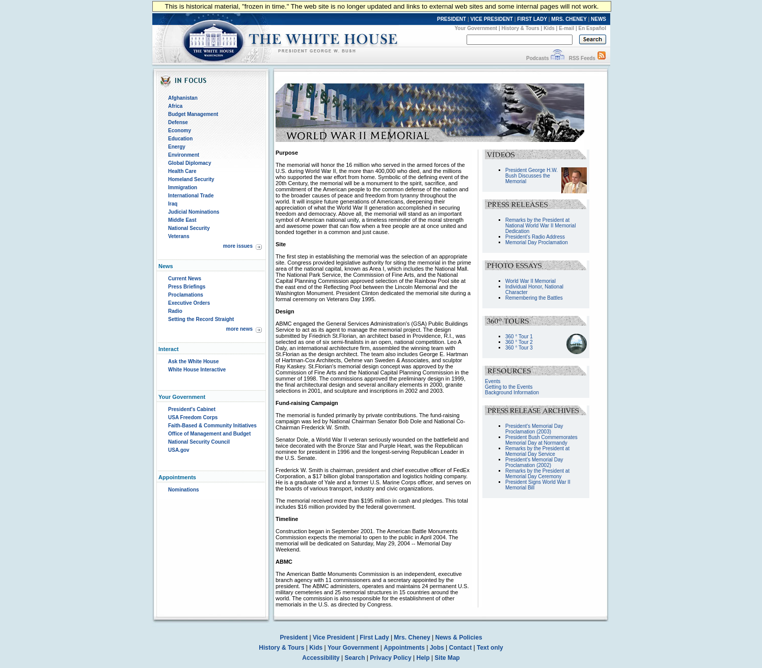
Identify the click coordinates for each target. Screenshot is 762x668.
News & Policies (459, 637)
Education (180, 138)
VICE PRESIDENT (492, 19)
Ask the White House (193, 361)
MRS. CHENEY (568, 19)
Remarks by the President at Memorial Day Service (537, 451)
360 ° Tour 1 (519, 336)
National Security (189, 228)
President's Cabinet (191, 409)
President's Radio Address (535, 237)
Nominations (183, 489)
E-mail (566, 28)
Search (355, 657)
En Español (592, 28)
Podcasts (537, 58)
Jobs (437, 647)
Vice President (334, 637)
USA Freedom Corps (192, 417)
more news (239, 329)
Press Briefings (186, 286)
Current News (184, 278)
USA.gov (178, 450)
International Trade (190, 195)
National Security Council (199, 442)
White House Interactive (197, 369)
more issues (238, 246)
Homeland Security (191, 179)
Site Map (446, 657)
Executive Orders (189, 303)
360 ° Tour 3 (519, 348)
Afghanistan (183, 98)
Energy (176, 147)
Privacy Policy (390, 657)
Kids (549, 28)
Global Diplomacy (189, 163)
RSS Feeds (582, 58)
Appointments (404, 647)
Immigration (182, 187)
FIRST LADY (532, 19)
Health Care (182, 171)
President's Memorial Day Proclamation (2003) (534, 428)
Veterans (178, 236)
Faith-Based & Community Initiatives (212, 425)
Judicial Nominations (194, 212)
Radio (175, 311)
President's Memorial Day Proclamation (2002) (534, 462)
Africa (175, 106)
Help (423, 657)
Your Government (475, 28)
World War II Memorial (530, 281)
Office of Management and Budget (209, 434)
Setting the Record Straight (201, 319)
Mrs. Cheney (412, 637)
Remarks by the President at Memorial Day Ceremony (537, 473)
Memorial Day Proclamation (536, 242)
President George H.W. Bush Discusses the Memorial (531, 175)
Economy (179, 130)
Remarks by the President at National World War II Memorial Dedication (540, 225)
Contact (460, 647)
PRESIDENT (451, 19)
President (294, 637)
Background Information (512, 392)
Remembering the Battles (534, 298)
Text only (490, 647)
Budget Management (193, 114)
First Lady (374, 637)
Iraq (172, 204)
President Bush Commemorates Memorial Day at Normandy (541, 440)
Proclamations (185, 295)
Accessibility (320, 657)
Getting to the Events (508, 387)
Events (493, 381)
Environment (183, 155)
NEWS (598, 19)
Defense (178, 122)
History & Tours (520, 28)
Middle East (182, 220)
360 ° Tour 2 (519, 342)
